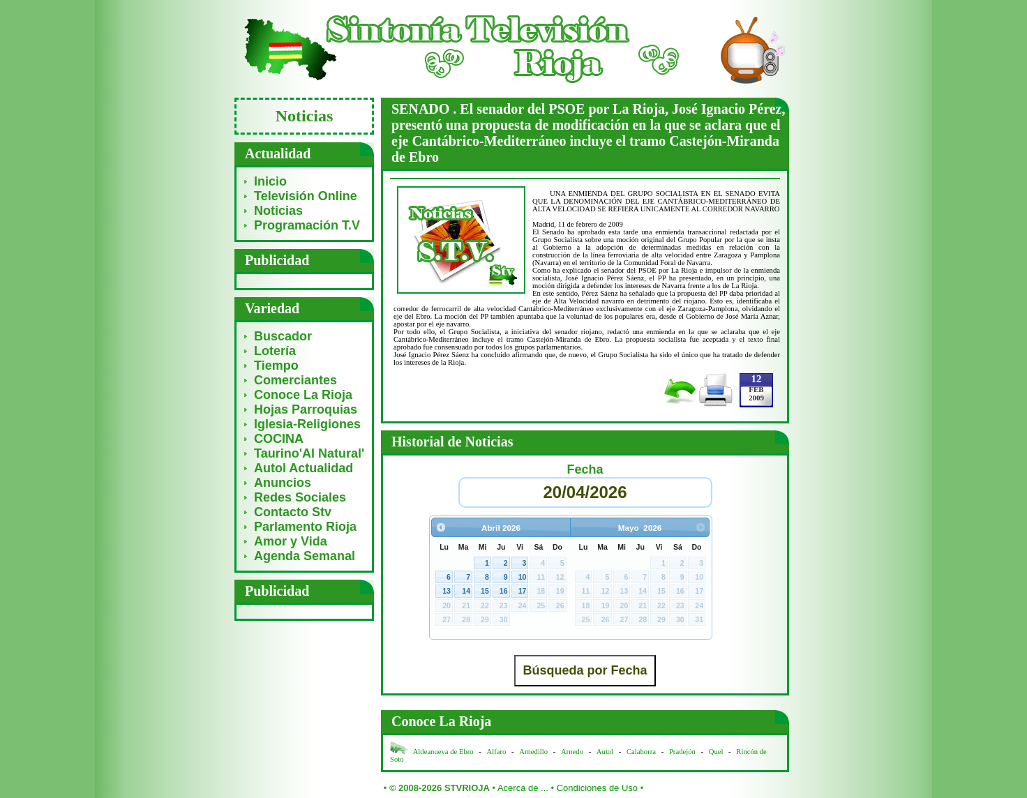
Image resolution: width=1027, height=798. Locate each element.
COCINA (278, 439)
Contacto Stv (292, 512)
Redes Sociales (300, 497)
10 (522, 577)
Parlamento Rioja (305, 527)
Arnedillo (533, 751)
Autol (606, 751)
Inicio (270, 181)
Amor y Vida (290, 541)
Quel (716, 751)
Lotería (275, 351)
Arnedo (572, 751)
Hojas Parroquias (305, 409)
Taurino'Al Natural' (309, 453)
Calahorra (641, 751)
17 (522, 591)
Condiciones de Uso (597, 788)
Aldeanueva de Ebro (443, 751)
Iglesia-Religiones (307, 424)
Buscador (283, 336)
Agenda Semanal (304, 556)
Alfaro (497, 751)
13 (446, 591)
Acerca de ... (522, 788)
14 (466, 591)
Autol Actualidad (303, 468)
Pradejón (682, 751)
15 (485, 591)
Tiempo (276, 365)
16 (504, 591)
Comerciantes (295, 380)
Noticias (278, 211)
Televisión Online (305, 196)
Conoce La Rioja (303, 395)
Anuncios (282, 483)
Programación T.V (307, 225)
